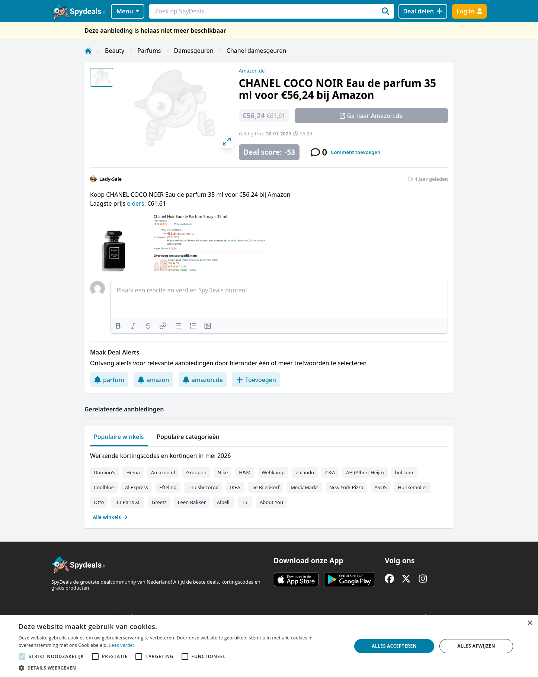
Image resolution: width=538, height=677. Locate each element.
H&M (244, 472)
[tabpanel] (269, 485)
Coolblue (104, 487)
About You (271, 502)
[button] (180, 667)
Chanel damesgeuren (256, 50)
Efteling (167, 487)
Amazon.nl (163, 472)
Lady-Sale (110, 179)
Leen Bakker (192, 502)
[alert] (269, 646)
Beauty (114, 50)
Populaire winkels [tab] (119, 437)
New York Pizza (346, 487)
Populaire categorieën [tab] (188, 437)
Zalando (305, 472)
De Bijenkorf (265, 487)
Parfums (149, 50)
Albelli (224, 502)
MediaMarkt (304, 487)
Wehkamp (273, 472)
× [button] (529, 623)
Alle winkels (110, 517)
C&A (330, 472)
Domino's (104, 472)
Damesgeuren (194, 50)
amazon (153, 380)
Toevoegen (256, 380)
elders (135, 203)
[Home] (88, 50)
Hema (133, 472)
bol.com (404, 472)
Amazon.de (252, 70)
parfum (109, 380)
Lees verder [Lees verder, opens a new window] (122, 645)
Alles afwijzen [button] (476, 646)
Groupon (196, 472)
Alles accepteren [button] (394, 646)
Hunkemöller (412, 487)
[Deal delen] (422, 11)
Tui (245, 502)
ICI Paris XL (127, 502)
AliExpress (136, 487)
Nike (223, 472)
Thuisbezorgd (203, 487)
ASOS (381, 487)
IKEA (235, 487)
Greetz (159, 502)
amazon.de (202, 380)
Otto (99, 502)
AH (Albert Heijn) (365, 472)
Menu (127, 11)
